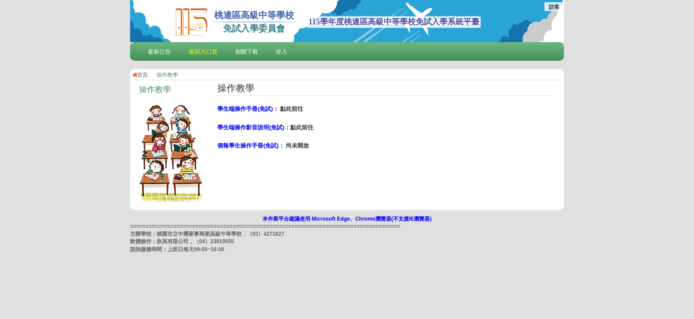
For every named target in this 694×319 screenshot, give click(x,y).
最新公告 (159, 51)
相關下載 (246, 51)
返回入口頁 (203, 51)
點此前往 (291, 108)
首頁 (140, 75)
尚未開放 (297, 145)
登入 (281, 51)
